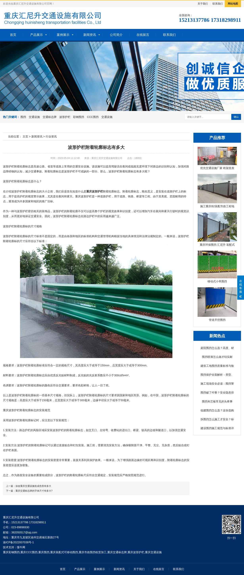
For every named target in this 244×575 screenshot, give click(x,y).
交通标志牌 (50, 116)
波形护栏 (64, 116)
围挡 (23, 116)
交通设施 (34, 116)
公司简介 (116, 34)
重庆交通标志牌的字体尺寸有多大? (34, 490)
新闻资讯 (89, 34)
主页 (25, 136)
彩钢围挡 (78, 116)
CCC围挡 (92, 116)
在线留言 (142, 34)
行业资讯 (51, 136)
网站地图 (233, 3)
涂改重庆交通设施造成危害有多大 (33, 486)
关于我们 (203, 3)
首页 (13, 34)
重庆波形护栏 (94, 191)
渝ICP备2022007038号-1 (18, 542)
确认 (236, 116)
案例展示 (63, 34)
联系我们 (217, 3)
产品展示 (36, 34)
